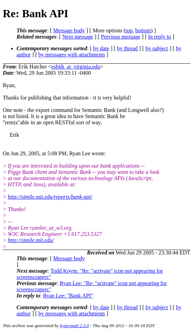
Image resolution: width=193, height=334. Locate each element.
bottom (143, 30)
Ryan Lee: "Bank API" (68, 296)
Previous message (120, 37)
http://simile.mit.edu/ (31, 240)
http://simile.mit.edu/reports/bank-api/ (50, 197)
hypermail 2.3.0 (74, 325)
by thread (127, 48)
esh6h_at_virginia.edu (75, 67)
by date (101, 48)
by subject (156, 48)
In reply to (159, 37)
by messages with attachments (72, 55)
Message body (69, 30)
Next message (77, 37)
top (128, 30)
